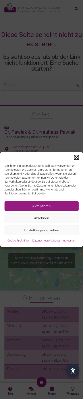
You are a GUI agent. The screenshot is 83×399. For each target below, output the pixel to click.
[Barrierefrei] (72, 370)
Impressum (68, 240)
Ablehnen (41, 218)
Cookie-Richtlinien (19, 240)
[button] (76, 157)
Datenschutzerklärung (46, 240)
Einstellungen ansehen (41, 230)
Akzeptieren (41, 206)
